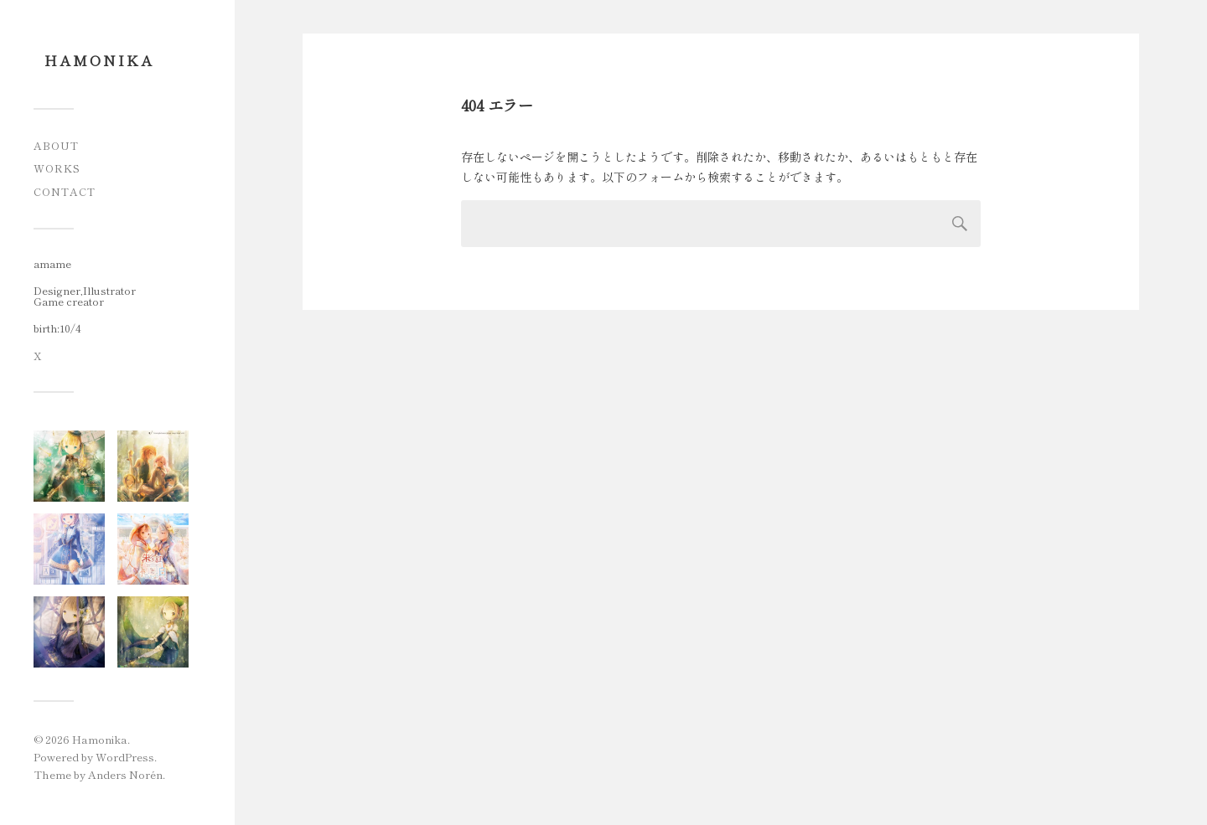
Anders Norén (125, 774)
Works (57, 168)
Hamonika (99, 59)
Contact (65, 191)
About (56, 145)
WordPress (125, 757)
